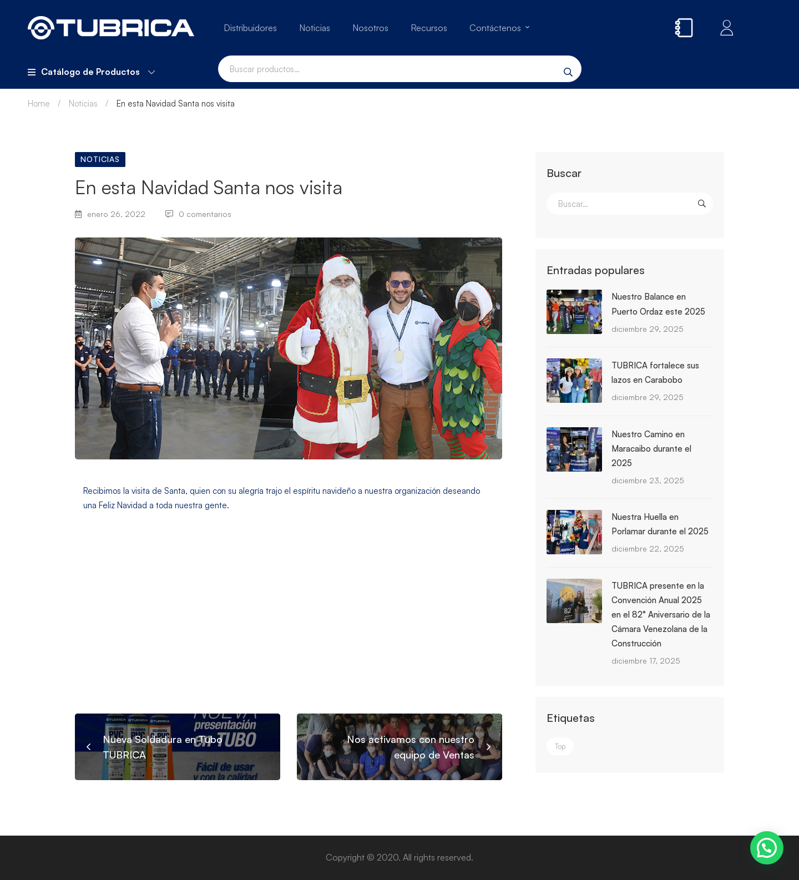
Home (39, 103)
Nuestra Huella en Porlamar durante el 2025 (660, 524)
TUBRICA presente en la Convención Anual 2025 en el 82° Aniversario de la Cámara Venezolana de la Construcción (660, 614)
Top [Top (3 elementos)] (560, 746)
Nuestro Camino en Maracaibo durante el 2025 (651, 448)
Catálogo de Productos (91, 71)
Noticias (83, 103)
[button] (766, 847)
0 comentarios (198, 214)
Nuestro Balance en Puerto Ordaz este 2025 (658, 303)
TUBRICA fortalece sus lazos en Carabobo (655, 372)
